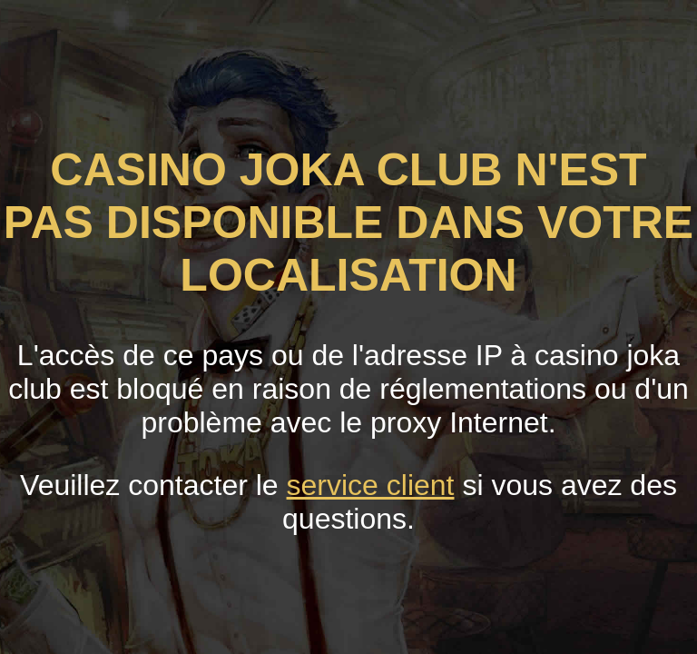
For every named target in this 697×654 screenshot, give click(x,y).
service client (371, 485)
